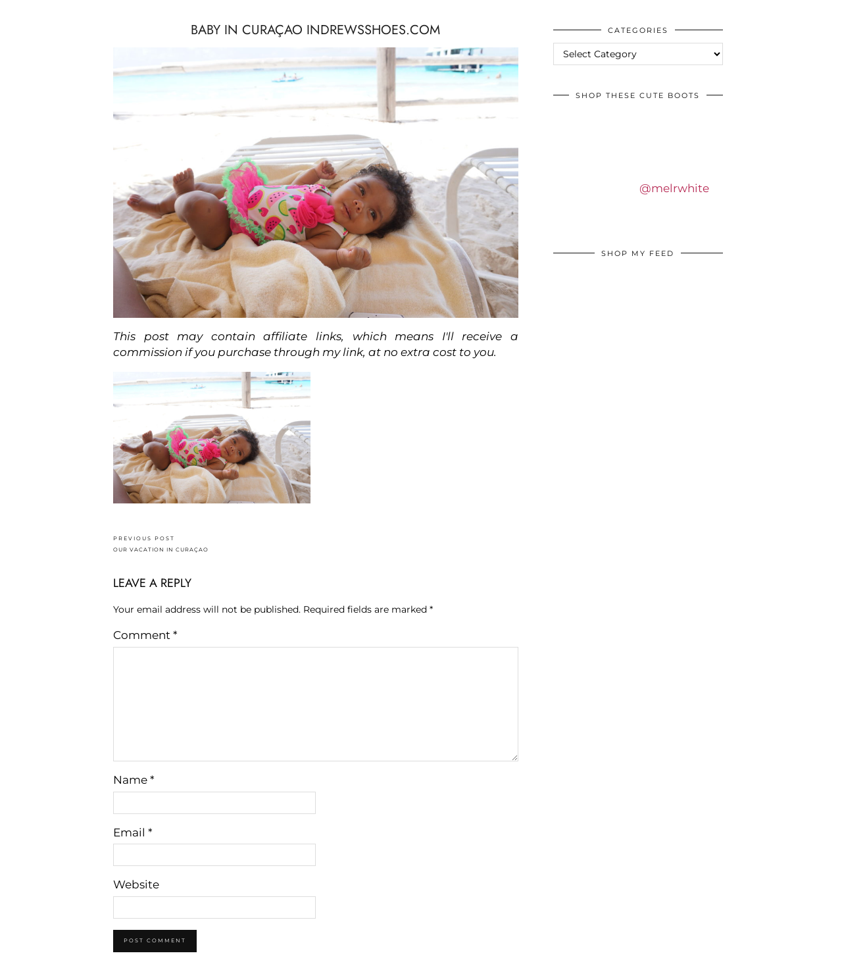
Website (136, 884)
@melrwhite (674, 188)
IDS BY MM (22, 12)
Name (134, 779)
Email (133, 832)
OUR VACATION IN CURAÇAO (161, 544)
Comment (145, 635)
